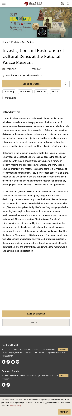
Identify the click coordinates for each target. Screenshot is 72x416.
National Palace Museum (33, 3)
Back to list (36, 322)
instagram (8, 362)
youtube (13, 362)
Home (5, 42)
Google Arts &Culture (17, 362)
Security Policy (15, 406)
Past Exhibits (28, 42)
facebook (3, 362)
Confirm (64, 412)
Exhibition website (32, 84)
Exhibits (15, 42)
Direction (62, 349)
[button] (62, 4)
